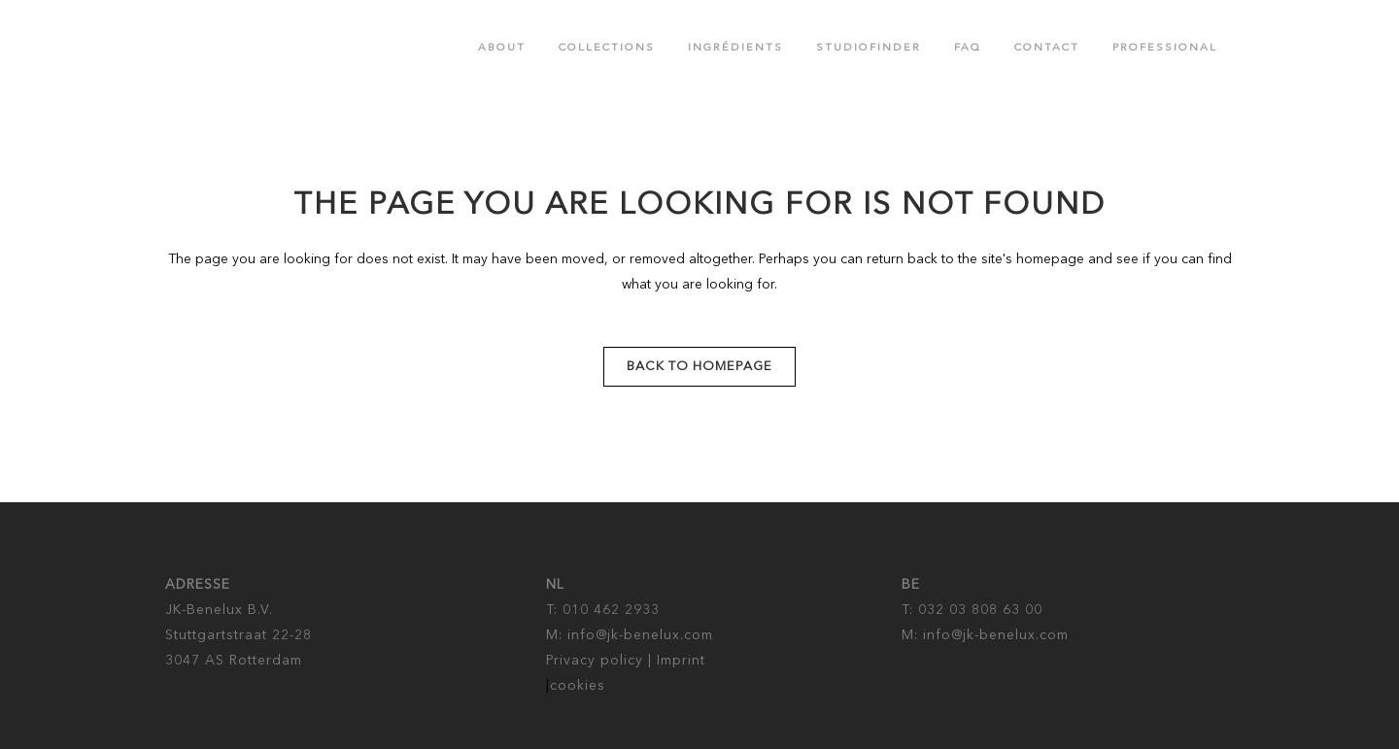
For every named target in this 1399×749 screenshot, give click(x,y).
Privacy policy (594, 660)
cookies (577, 686)
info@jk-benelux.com (640, 635)
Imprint (681, 660)
